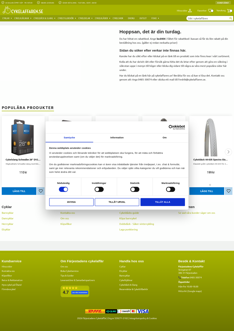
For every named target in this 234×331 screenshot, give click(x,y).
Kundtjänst (223, 2)
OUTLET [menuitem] (143, 18)
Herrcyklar (7, 223)
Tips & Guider (67, 275)
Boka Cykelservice (69, 270)
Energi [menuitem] (131, 18)
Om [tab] (165, 137)
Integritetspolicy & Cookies (143, 318)
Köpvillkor (66, 223)
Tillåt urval (117, 202)
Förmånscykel (9, 289)
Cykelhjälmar (125, 279)
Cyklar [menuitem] (6, 18)
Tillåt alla (162, 202)
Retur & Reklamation (12, 279)
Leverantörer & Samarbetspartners (77, 279)
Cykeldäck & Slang (128, 284)
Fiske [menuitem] (154, 18)
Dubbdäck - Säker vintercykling (136, 223)
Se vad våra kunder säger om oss (196, 212)
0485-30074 (196, 277)
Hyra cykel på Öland (11, 284)
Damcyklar (7, 218)
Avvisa (71, 202)
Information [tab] (117, 137)
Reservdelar (125, 289)
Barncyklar (7, 212)
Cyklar (122, 266)
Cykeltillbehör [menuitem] (66, 18)
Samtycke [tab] (69, 137)
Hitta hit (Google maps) (190, 290)
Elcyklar (6, 229)
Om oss (64, 218)
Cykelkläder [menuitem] (101, 18)
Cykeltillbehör (141, 289)
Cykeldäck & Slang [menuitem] (43, 18)
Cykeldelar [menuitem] (84, 18)
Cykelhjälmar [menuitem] (21, 18)
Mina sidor (7, 266)
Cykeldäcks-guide (129, 212)
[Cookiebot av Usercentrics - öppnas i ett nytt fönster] (171, 127)
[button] (205, 10)
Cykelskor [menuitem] (118, 18)
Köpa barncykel (128, 218)
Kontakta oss (67, 212)
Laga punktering (128, 229)
